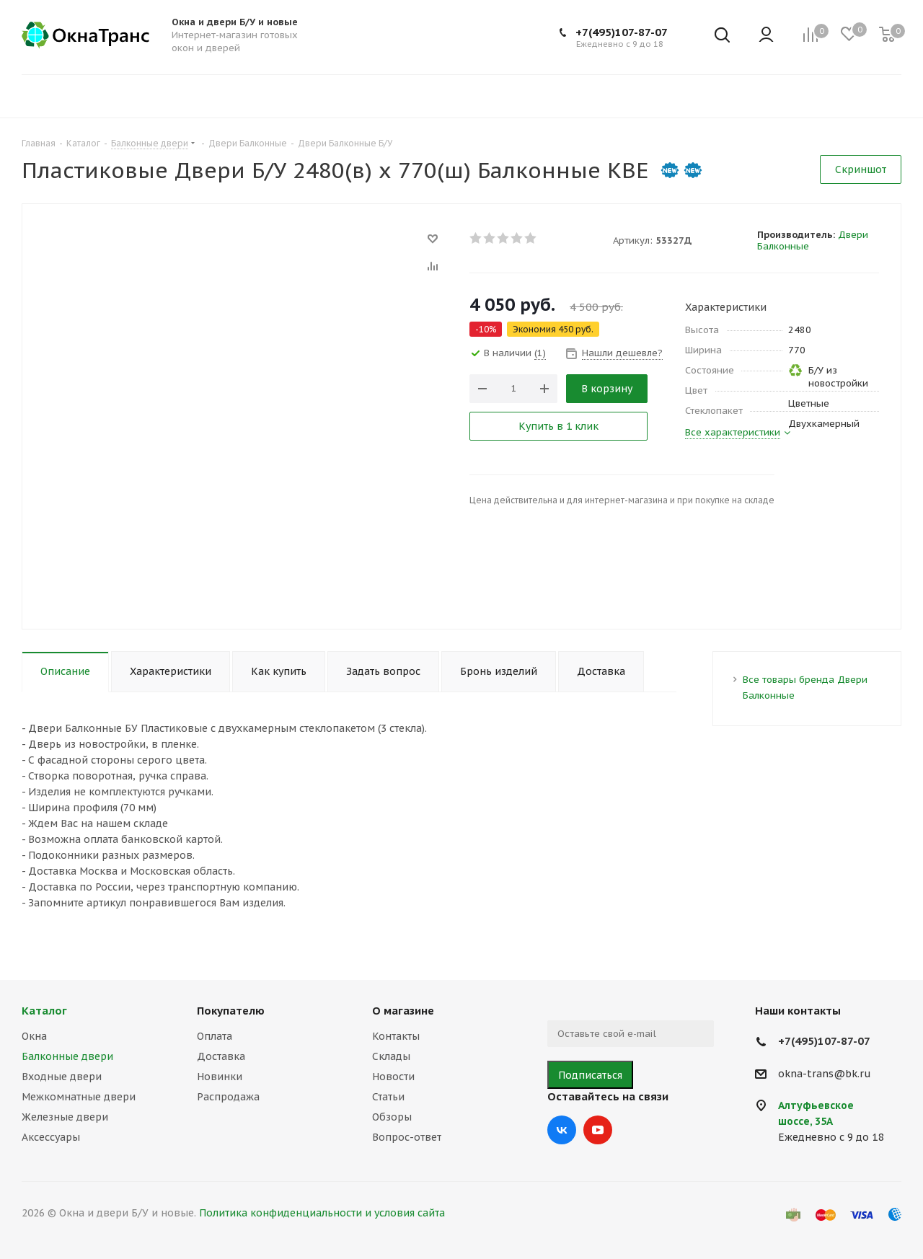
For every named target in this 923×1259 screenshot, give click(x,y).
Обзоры (392, 1116)
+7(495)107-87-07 (621, 32)
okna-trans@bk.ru (824, 1073)
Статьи (388, 1096)
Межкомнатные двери (79, 1096)
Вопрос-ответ (406, 1137)
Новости (393, 1076)
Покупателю (231, 1010)
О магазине (403, 1010)
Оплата (214, 1036)
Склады (391, 1056)
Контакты (396, 1036)
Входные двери (62, 1076)
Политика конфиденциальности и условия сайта (322, 1212)
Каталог (44, 1010)
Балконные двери (67, 1056)
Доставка (221, 1056)
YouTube (597, 1130)
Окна (34, 1036)
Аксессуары (51, 1137)
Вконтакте (561, 1130)
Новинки (219, 1076)
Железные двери (65, 1116)
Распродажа (228, 1096)
